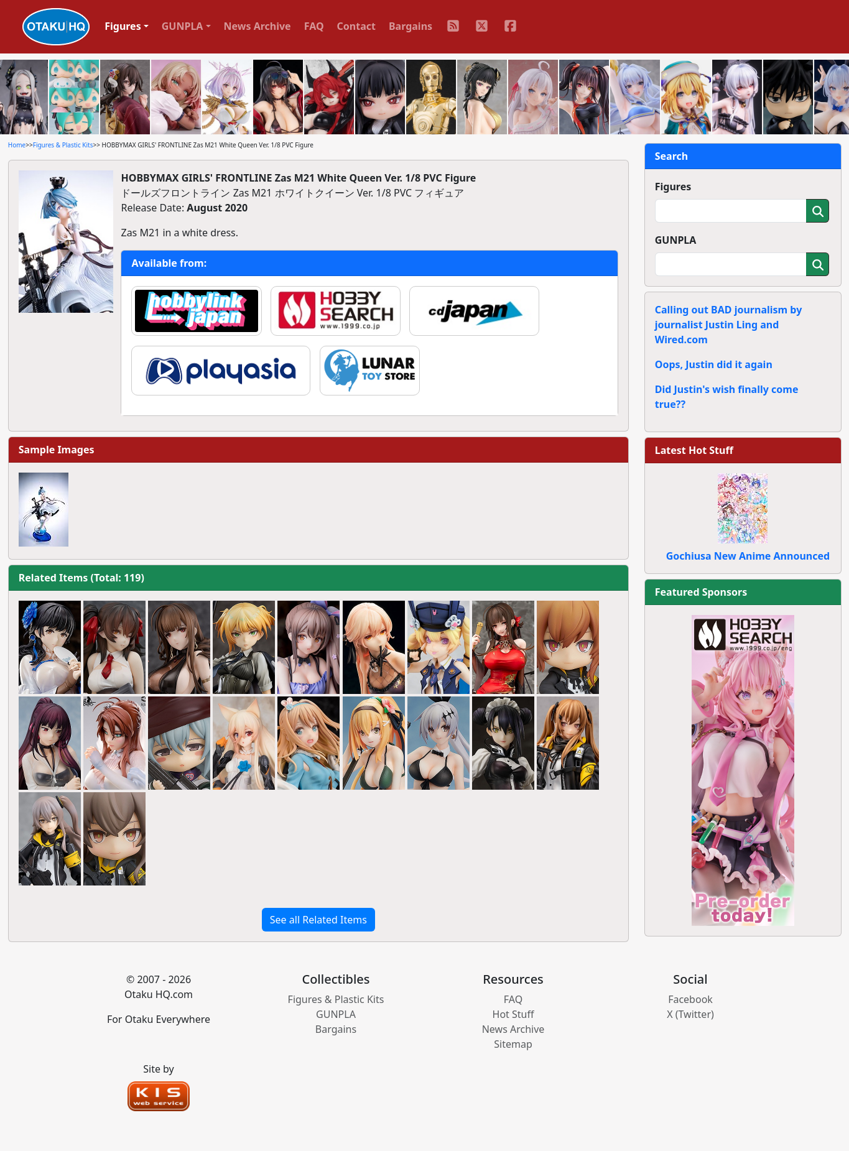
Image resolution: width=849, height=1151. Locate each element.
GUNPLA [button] (182, 26)
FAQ (314, 26)
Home (17, 145)
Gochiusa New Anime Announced (748, 556)
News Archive (257, 26)
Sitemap (513, 1044)
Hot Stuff (513, 1014)
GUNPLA (676, 240)
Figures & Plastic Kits (63, 145)
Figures (673, 186)
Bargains (410, 26)
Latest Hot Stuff (694, 450)
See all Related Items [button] (318, 920)
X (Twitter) (690, 1014)
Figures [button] (122, 26)
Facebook (690, 999)
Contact (356, 26)
